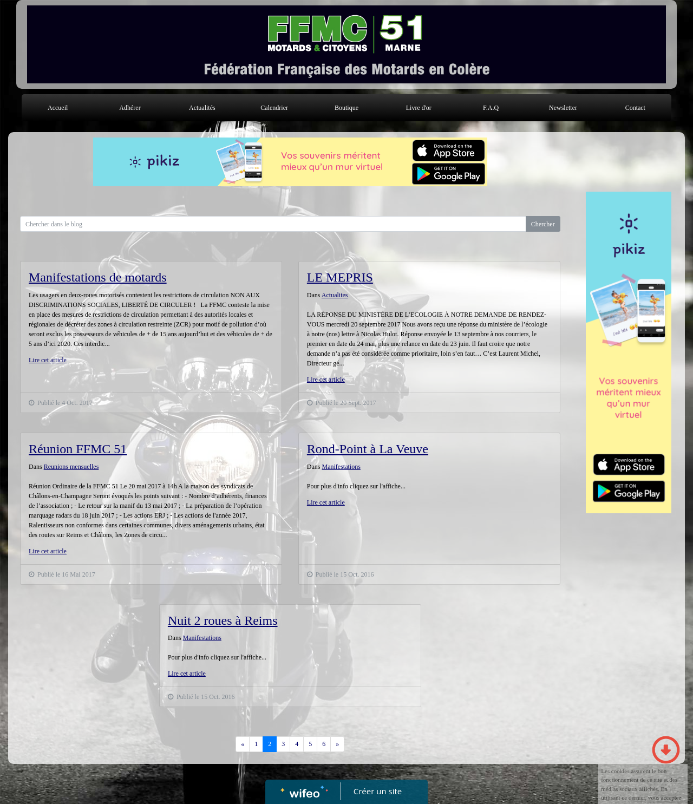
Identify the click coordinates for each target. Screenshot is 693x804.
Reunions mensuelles (71, 466)
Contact (635, 108)
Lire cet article (48, 360)
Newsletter (563, 108)
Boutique (346, 108)
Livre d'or (419, 108)
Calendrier (274, 108)
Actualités (202, 108)
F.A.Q (491, 108)
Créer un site (378, 791)
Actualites (335, 295)
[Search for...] (273, 224)
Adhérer (129, 108)
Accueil (58, 108)
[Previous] (243, 744)
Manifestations (341, 466)
